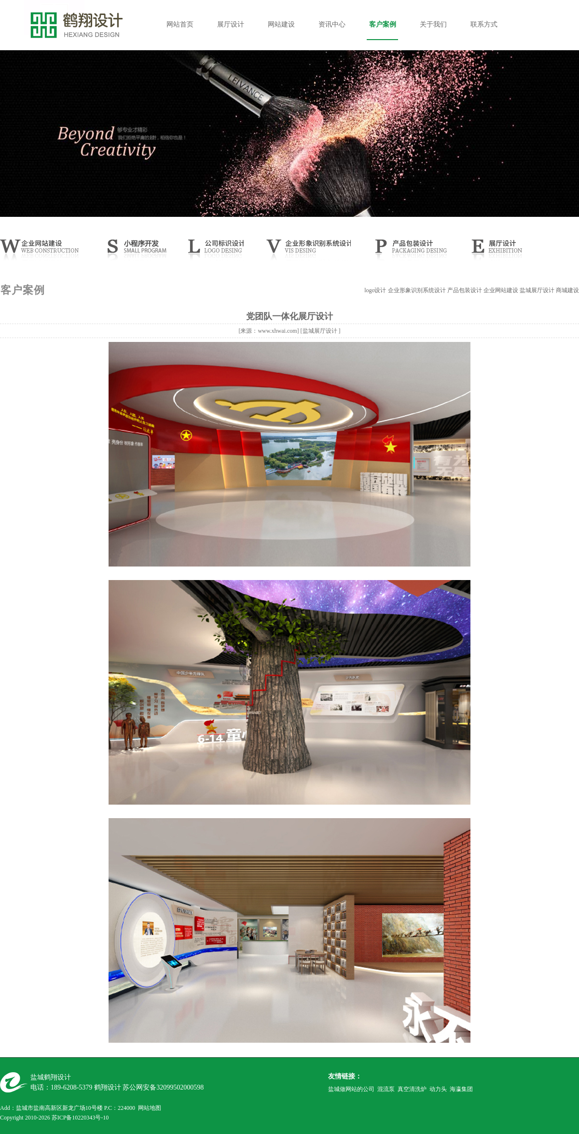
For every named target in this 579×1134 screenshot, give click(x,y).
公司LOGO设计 (213, 253)
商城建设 (567, 290)
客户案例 (382, 24)
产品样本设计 (409, 253)
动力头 (438, 1089)
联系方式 (483, 24)
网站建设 (281, 24)
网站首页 (179, 24)
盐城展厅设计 (537, 290)
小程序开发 (143, 253)
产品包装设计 (464, 290)
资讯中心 (331, 24)
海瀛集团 (461, 1089)
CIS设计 (307, 253)
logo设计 (375, 290)
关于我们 (433, 24)
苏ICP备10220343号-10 (80, 1117)
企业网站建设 (500, 290)
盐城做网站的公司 (351, 1089)
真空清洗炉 (412, 1089)
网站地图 (149, 1108)
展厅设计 (230, 24)
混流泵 (386, 1089)
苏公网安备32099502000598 (163, 1087)
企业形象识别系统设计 (417, 290)
